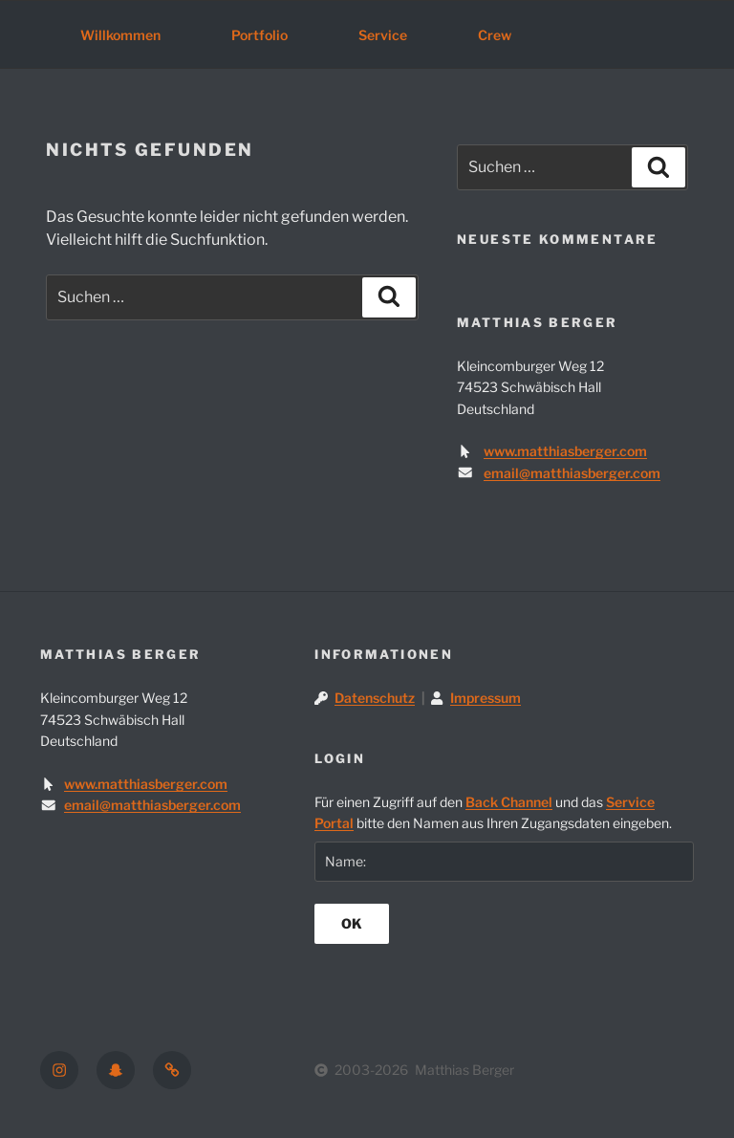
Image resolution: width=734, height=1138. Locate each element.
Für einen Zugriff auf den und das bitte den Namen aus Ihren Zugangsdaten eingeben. (493, 812)
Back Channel (508, 802)
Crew (494, 35)
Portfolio (259, 35)
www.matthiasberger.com (565, 451)
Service (382, 35)
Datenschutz (375, 697)
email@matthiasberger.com (572, 473)
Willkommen (120, 35)
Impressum (485, 697)
